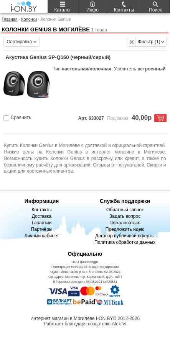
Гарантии (41, 222)
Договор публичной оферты (125, 235)
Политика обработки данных (124, 242)
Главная (9, 19)
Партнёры (42, 229)
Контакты (42, 209)
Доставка (42, 216)
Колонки (29, 19)
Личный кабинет (41, 235)
